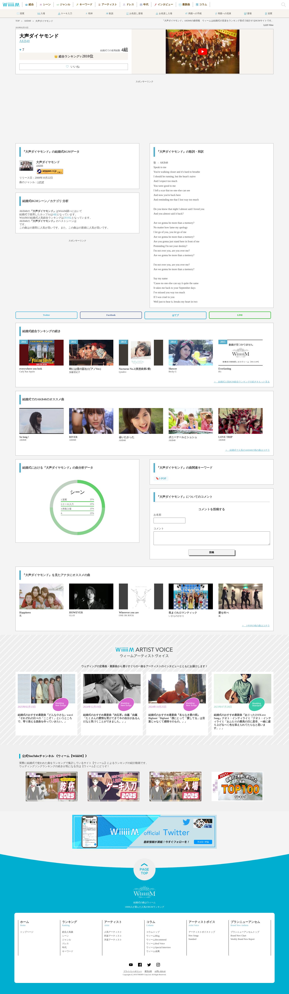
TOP (17, 21)
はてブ (175, 315)
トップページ (26, 932)
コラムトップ (153, 932)
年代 (64, 947)
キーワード (67, 951)
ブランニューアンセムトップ (245, 932)
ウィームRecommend (156, 939)
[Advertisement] (144, 111)
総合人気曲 (67, 932)
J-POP (40, 182)
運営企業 (148, 971)
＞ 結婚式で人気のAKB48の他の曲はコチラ (247, 450)
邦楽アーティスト (113, 936)
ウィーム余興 (153, 951)
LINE (240, 315)
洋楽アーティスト (113, 939)
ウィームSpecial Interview (158, 947)
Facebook (110, 315)
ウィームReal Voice (155, 943)
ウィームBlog (152, 936)
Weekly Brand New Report (243, 939)
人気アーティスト (113, 932)
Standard (192, 939)
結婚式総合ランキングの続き (41, 331)
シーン (65, 936)
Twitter (46, 315)
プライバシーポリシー (132, 971)
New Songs (194, 935)
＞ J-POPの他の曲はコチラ (256, 625)
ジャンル (66, 939)
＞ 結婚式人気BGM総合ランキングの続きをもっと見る (242, 381)
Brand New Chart (238, 935)
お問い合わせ (160, 971)
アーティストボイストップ (202, 932)
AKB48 (27, 21)
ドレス (65, 943)
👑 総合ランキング (73, 56)
